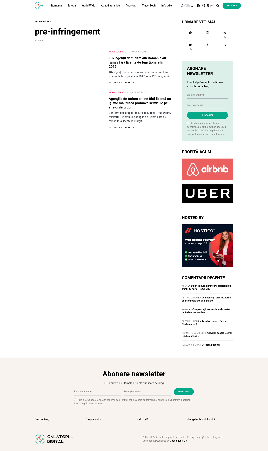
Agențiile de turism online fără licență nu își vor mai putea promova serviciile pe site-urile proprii (140, 103)
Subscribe (207, 115)
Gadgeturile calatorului (201, 419)
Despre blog (42, 419)
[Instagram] (203, 5)
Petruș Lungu (190, 298)
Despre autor (93, 419)
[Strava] (207, 47)
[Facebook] (198, 5)
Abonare (232, 5)
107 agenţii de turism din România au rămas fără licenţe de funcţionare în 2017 (137, 62)
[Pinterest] (210, 5)
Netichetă (142, 419)
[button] (187, 5)
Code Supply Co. (178, 440)
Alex (184, 286)
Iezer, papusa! (212, 344)
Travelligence (117, 52)
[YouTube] (190, 47)
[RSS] (224, 47)
